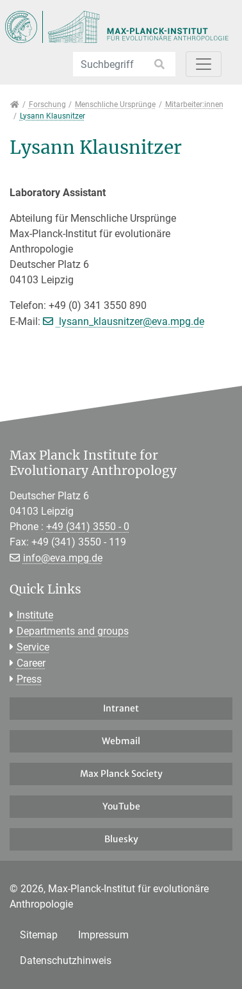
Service (33, 647)
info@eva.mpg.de (62, 558)
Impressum (103, 935)
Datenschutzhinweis (65, 960)
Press (29, 679)
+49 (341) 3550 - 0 (87, 526)
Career (31, 663)
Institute (35, 615)
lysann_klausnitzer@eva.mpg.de (130, 321)
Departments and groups (73, 631)
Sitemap (39, 935)
